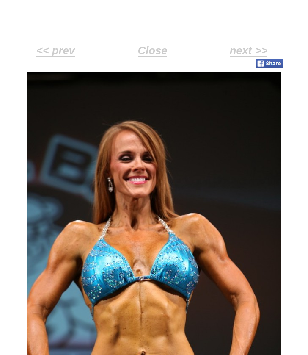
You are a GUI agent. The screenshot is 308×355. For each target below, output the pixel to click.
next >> (249, 50)
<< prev (55, 50)
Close (153, 50)
